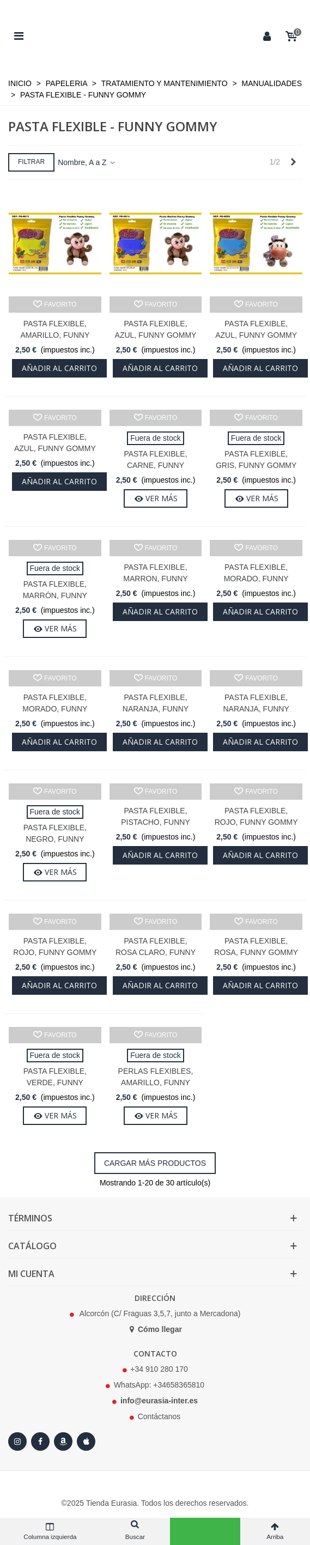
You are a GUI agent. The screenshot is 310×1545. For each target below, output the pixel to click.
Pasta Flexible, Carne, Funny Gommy (155, 465)
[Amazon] (63, 1441)
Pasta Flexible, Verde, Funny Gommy (55, 1082)
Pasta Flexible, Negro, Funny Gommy (55, 839)
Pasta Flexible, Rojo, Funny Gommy (256, 816)
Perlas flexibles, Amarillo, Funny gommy (155, 1082)
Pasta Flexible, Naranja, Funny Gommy (156, 709)
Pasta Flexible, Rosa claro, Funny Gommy (156, 952)
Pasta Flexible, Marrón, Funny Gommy (55, 595)
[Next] (293, 162)
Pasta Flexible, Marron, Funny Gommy (155, 578)
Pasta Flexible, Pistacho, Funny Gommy (155, 822)
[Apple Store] (86, 1441)
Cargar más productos (155, 1163)
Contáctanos (159, 1416)
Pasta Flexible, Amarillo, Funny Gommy (54, 335)
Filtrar (31, 162)
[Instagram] (17, 1441)
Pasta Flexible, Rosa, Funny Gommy (256, 946)
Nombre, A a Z (87, 162)
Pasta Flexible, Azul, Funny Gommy (156, 329)
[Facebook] (40, 1441)
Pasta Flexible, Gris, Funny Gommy (256, 459)
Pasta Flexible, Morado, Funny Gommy (256, 578)
